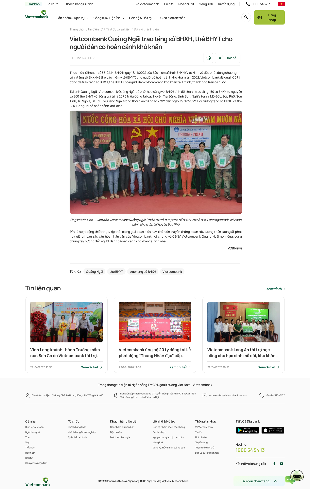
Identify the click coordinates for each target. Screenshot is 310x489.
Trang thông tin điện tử (86, 29)
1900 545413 (261, 4)
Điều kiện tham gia (120, 437)
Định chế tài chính (77, 437)
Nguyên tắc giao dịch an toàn (168, 437)
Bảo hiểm (30, 452)
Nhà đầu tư (186, 4)
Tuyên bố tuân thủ (204, 447)
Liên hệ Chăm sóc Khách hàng (169, 427)
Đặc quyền (116, 432)
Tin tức (169, 4)
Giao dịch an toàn (172, 18)
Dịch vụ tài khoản (34, 427)
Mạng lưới (206, 4)
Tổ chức (52, 4)
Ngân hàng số (32, 432)
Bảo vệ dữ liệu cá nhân (207, 452)
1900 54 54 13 (250, 450)
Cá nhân (34, 4)
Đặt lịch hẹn (159, 432)
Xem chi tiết (89, 367)
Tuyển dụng (226, 4)
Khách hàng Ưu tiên (79, 4)
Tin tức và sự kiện (118, 29)
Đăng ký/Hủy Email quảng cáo (169, 447)
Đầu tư (28, 458)
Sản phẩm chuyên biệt (122, 427)
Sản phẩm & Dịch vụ (71, 18)
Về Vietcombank (147, 4)
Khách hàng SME (77, 427)
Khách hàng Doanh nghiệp (82, 432)
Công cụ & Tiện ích (107, 18)
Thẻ (27, 437)
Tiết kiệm (30, 447)
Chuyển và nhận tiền (36, 463)
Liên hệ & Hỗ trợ (140, 18)
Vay (27, 442)
